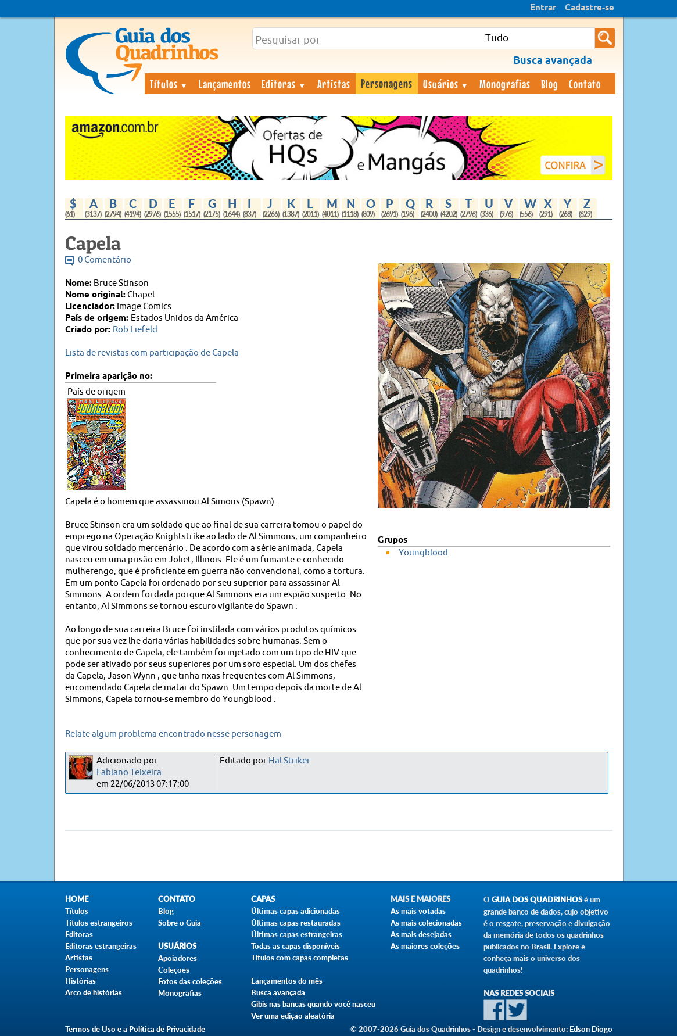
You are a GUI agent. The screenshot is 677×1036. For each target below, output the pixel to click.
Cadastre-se (589, 8)
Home (76, 899)
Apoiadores (177, 958)
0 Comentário (104, 260)
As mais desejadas (421, 934)
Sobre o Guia (179, 922)
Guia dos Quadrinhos (537, 899)
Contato (585, 84)
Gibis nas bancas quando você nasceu (313, 1004)
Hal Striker (289, 760)
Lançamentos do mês (287, 980)
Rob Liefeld (135, 329)
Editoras (284, 84)
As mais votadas (418, 911)
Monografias (505, 84)
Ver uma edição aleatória (293, 1015)
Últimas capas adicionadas (295, 911)
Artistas (333, 84)
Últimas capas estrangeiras (296, 934)
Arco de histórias (93, 992)
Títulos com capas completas (299, 957)
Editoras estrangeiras (101, 946)
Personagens (387, 83)
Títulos (169, 84)
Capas (263, 899)
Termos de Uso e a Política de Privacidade (135, 1029)
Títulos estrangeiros (98, 922)
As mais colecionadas (426, 922)
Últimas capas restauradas (296, 922)
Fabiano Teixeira (129, 772)
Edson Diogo (590, 1029)
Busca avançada (278, 992)
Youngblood (423, 552)
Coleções (173, 969)
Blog (549, 84)
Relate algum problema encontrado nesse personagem (173, 734)
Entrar (543, 8)
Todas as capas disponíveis (295, 946)
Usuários (446, 84)
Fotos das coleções (190, 981)
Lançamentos (225, 84)
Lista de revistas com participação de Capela (152, 353)
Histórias (80, 980)
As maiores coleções (425, 946)
